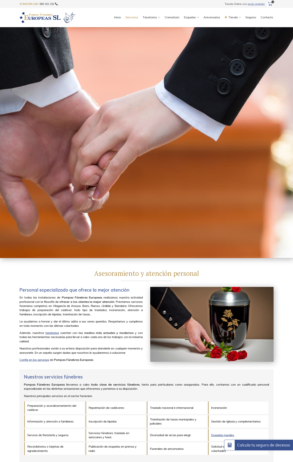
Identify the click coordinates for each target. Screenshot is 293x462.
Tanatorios (150, 17)
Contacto (267, 17)
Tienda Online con (245, 4)
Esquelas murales (222, 435)
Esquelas (190, 17)
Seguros (250, 17)
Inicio (117, 17)
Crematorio (172, 17)
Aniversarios (211, 17)
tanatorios (52, 333)
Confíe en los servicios (34, 360)
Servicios (131, 17)
